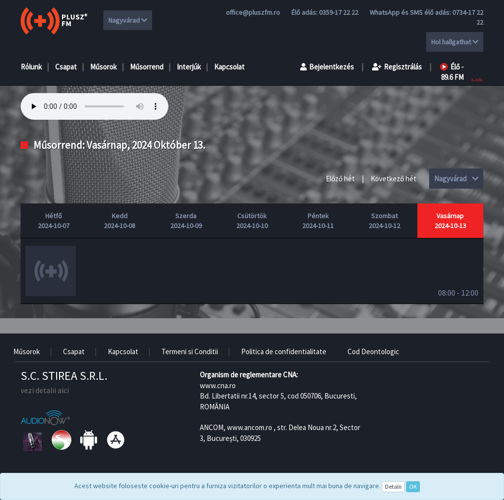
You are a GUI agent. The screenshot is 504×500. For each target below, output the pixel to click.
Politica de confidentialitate (283, 351)
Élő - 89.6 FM (452, 72)
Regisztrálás (397, 66)
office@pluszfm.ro (253, 12)
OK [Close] (413, 486)
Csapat (66, 66)
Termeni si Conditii (189, 351)
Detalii (393, 486)
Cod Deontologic (373, 351)
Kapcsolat (229, 66)
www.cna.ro (218, 385)
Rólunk (31, 66)
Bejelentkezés (327, 66)
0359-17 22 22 (338, 12)
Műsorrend (146, 66)
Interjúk (189, 66)
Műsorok (103, 66)
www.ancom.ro (249, 427)
